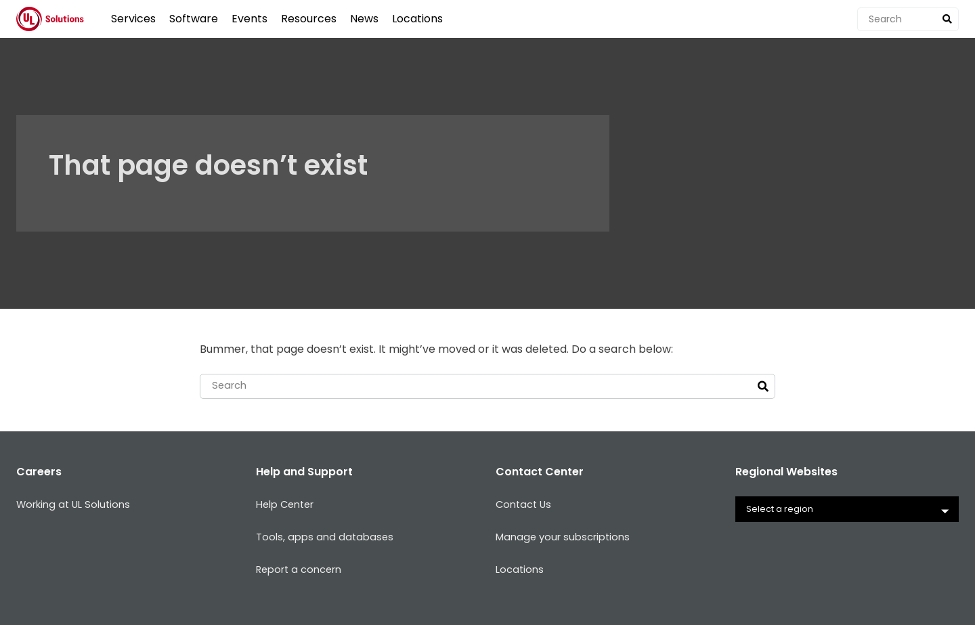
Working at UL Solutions (77, 506)
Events (249, 18)
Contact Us (526, 506)
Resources (309, 18)
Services (133, 18)
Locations (417, 18)
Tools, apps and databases (327, 538)
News (364, 18)
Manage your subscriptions (567, 538)
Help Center (288, 506)
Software (193, 18)
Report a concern (303, 571)
